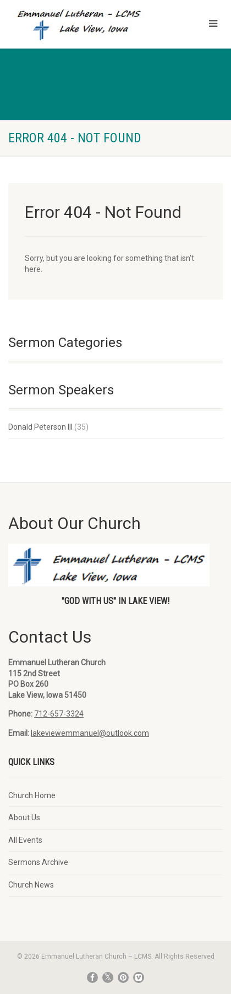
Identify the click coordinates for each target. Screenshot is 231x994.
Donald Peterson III (40, 427)
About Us (24, 817)
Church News (31, 884)
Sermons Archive (38, 862)
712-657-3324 (59, 713)
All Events (25, 840)
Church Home (32, 795)
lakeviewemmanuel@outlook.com (90, 733)
